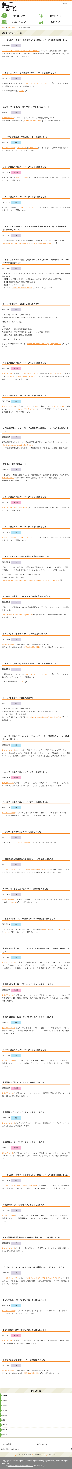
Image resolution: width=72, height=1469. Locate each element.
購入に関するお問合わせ (10, 1449)
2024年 (4, 1400)
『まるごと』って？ (18, 16)
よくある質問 (6, 1444)
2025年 (4, 1395)
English (65, 3)
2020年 (4, 1420)
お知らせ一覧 (12, 27)
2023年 (4, 1405)
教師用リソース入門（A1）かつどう (15, 507)
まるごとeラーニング (19, 22)
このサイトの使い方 (23, 842)
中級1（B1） (22, 148)
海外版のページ (8, 118)
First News (12, 902)
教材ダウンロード (55, 16)
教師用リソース (8, 374)
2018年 (4, 1430)
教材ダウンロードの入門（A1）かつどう (17, 537)
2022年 (4, 1410)
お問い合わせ (42, 1444)
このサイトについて (40, 1454)
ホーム (3, 27)
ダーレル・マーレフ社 (32, 121)
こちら (21, 91)
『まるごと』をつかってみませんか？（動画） (21, 1185)
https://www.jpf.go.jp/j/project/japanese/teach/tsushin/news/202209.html (28, 243)
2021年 (4, 1415)
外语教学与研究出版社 (32, 647)
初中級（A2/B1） (29, 376)
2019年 (4, 1425)
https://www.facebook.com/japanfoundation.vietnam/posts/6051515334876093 (30, 580)
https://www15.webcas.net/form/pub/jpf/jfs (17, 615)
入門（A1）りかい (22, 178)
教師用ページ (55, 22)
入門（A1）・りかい (25, 207)
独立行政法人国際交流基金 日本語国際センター (20, 1466)
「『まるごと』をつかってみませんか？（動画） (20, 51)
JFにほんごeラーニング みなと (38, 83)
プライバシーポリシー (24, 1454)
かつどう (27, 374)
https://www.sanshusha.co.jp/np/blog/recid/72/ (44, 344)
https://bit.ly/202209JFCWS (22, 288)
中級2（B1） (33, 148)
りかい (35, 374)
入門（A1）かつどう (62, 929)
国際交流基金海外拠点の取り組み (38, 870)
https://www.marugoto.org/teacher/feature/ (17, 445)
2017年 (4, 1435)
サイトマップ (53, 1454)
